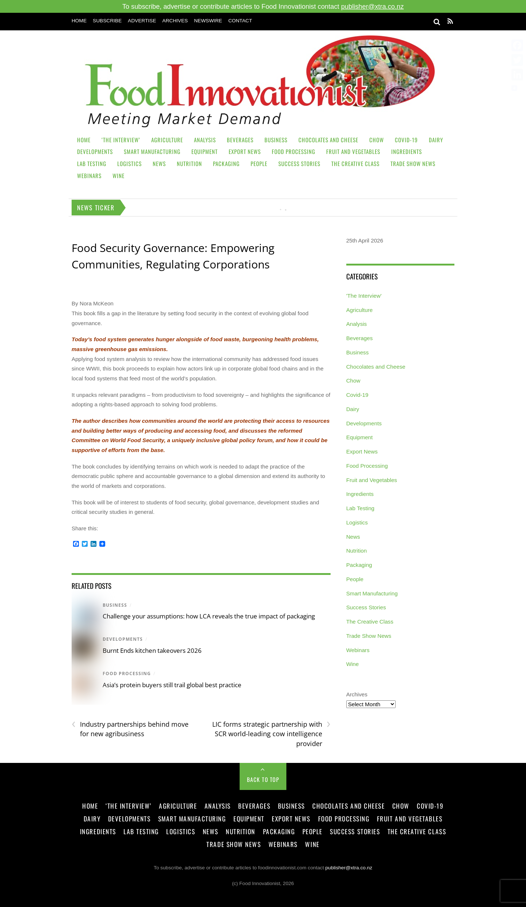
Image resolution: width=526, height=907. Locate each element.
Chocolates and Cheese (328, 140)
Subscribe (107, 20)
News (159, 163)
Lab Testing (91, 163)
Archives (175, 20)
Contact (240, 20)
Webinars (89, 176)
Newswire (208, 20)
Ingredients (406, 151)
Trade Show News (412, 163)
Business (275, 140)
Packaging (226, 163)
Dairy (436, 140)
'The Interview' (364, 296)
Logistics (129, 163)
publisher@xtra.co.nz (372, 6)
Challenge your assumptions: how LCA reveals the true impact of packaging (209, 616)
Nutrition (189, 163)
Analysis (205, 140)
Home (79, 20)
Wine (119, 176)
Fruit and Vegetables (353, 151)
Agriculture (167, 140)
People (259, 163)
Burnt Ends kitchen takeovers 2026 (152, 650)
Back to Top (263, 779)
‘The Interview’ (121, 140)
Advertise (142, 20)
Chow (376, 140)
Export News (245, 151)
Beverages (240, 140)
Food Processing (293, 151)
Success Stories (299, 163)
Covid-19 (406, 140)
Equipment (204, 151)
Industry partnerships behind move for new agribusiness (130, 728)
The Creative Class (355, 163)
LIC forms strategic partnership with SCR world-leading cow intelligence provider (271, 733)
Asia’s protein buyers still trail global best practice (173, 685)
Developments (95, 151)
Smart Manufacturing (152, 151)
